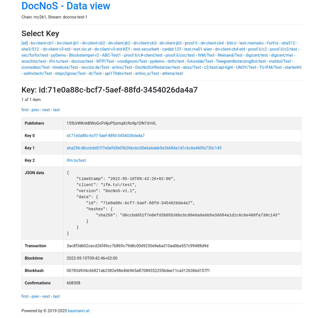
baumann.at (78, 310)
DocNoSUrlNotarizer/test (157, 67)
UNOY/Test (246, 67)
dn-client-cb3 (145, 43)
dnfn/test (176, 61)
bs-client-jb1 (68, 43)
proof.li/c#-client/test (143, 55)
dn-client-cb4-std (230, 49)
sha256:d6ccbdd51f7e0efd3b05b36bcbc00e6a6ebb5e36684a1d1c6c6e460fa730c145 (144, 148)
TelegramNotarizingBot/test (241, 61)
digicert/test (257, 55)
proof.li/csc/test (180, 55)
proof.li (191, 43)
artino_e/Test (147, 73)
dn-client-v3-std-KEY (112, 49)
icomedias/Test (35, 67)
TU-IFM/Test (270, 67)
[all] (24, 43)
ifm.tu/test (58, 61)
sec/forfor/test (34, 55)
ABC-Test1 (111, 55)
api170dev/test (118, 73)
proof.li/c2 (257, 49)
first (25, 109)
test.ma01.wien (198, 49)
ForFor (272, 43)
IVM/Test (206, 55)
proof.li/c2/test (283, 49)
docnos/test (82, 61)
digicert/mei (282, 55)
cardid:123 (171, 49)
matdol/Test (280, 61)
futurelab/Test (200, 61)
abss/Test (192, 67)
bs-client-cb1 (42, 43)
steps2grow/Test (70, 73)
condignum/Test (132, 61)
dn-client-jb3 (171, 43)
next (46, 109)
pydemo (157, 61)
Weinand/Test (230, 55)
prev (35, 109)
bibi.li (231, 43)
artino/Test (122, 67)
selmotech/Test (37, 73)
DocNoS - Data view (65, 6)
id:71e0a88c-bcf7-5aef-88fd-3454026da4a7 (105, 135)
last (56, 109)
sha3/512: (30, 49)
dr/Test (95, 73)
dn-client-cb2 (93, 43)
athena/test (172, 73)
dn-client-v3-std (56, 49)
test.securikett (146, 49)
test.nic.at (82, 49)
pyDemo (58, 55)
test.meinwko (251, 43)
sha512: (289, 43)
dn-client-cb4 (212, 43)
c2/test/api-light (218, 67)
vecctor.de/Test (95, 67)
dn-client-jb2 (119, 43)
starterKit (293, 67)
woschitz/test (33, 61)
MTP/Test (105, 61)
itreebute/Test (65, 67)
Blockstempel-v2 (84, 55)
